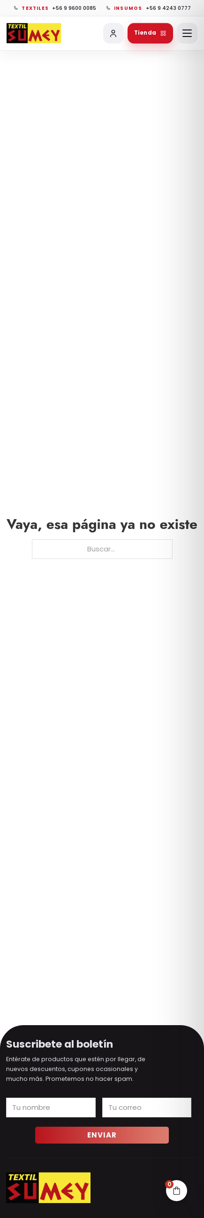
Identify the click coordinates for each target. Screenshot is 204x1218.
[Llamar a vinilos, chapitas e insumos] (148, 8)
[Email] (147, 1107)
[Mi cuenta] (113, 33)
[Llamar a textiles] (54, 8)
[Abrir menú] (187, 33)
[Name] (51, 1107)
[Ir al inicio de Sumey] (34, 33)
